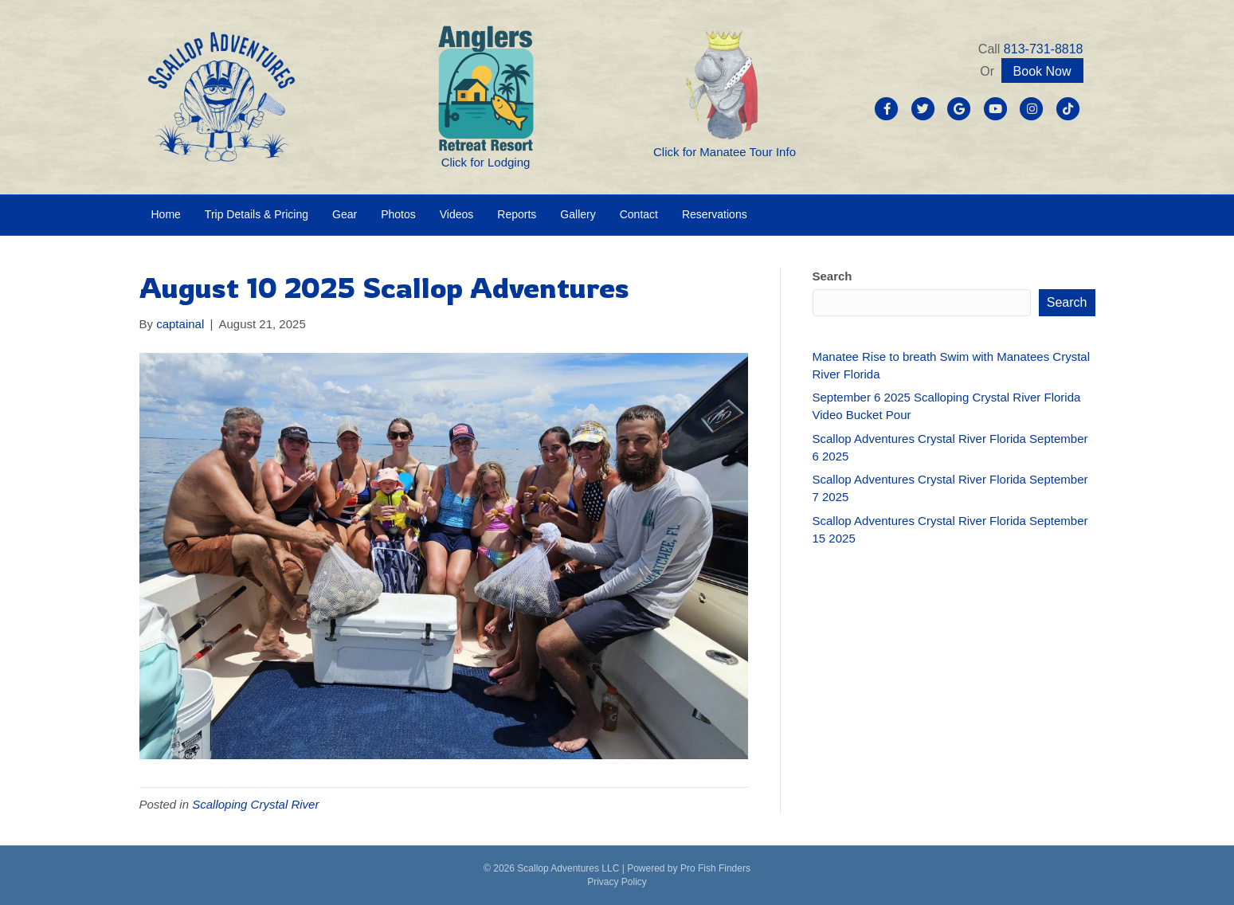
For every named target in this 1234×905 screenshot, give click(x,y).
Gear (344, 214)
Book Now (1042, 71)
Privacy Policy (617, 881)
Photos (398, 214)
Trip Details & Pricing (256, 214)
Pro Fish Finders (715, 868)
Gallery (577, 214)
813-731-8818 (1043, 49)
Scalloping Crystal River (255, 804)
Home (166, 214)
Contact (639, 214)
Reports (516, 214)
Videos (457, 214)
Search (832, 276)
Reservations (714, 214)
